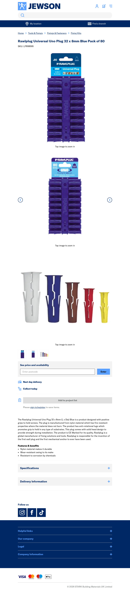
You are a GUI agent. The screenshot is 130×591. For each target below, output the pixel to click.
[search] (65, 15)
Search (22, 15)
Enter (103, 371)
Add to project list (67, 400)
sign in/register (37, 407)
